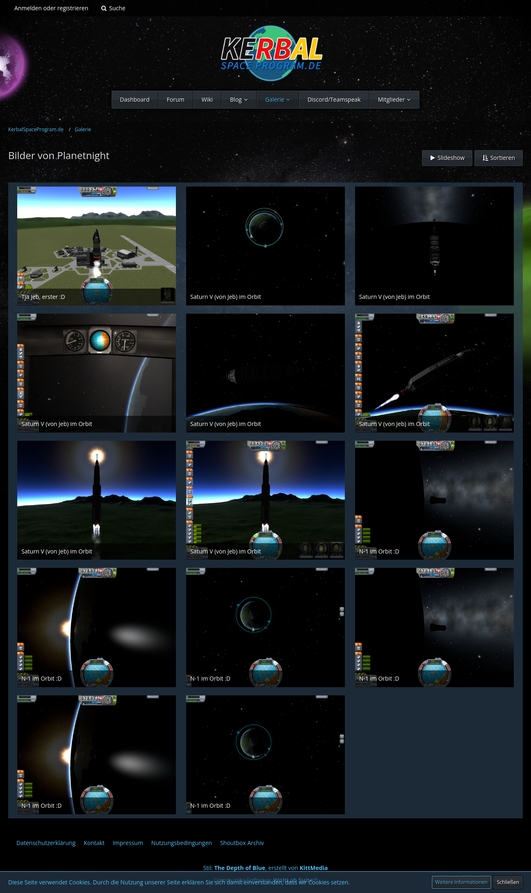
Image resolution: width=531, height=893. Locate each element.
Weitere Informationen (461, 882)
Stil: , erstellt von (265, 868)
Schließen (508, 882)
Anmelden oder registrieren (51, 8)
